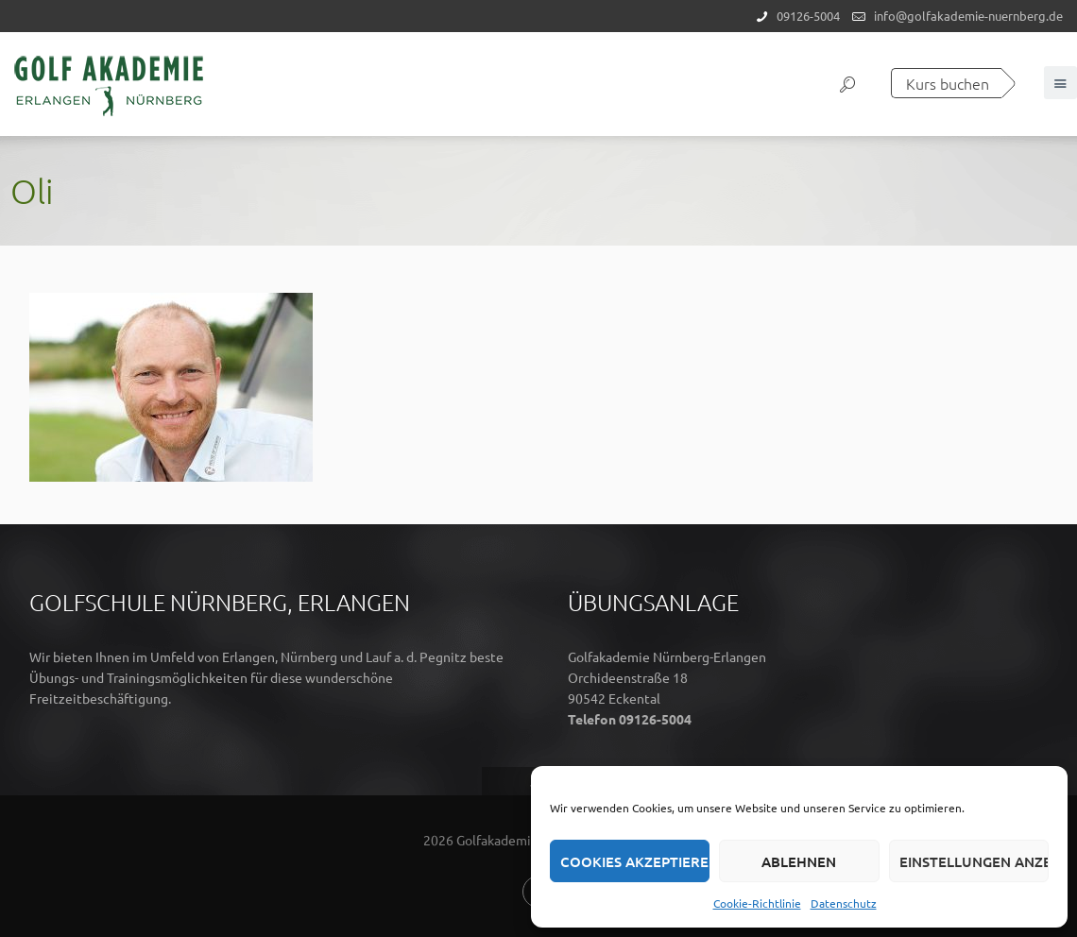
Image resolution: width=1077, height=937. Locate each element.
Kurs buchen (947, 83)
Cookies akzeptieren (634, 861)
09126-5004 (808, 16)
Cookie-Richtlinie (757, 903)
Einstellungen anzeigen (974, 861)
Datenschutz (844, 903)
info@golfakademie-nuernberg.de (968, 16)
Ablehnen (798, 861)
